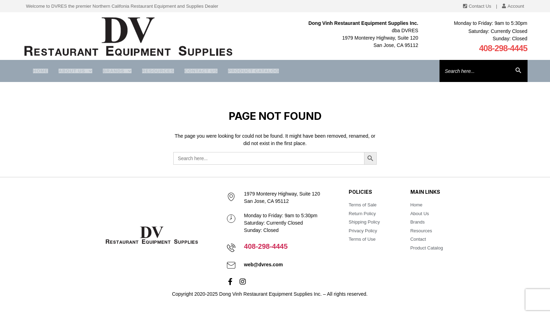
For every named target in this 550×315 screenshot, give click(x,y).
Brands (117, 71)
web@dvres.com (263, 264)
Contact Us (201, 71)
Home (40, 71)
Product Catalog (253, 71)
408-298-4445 (503, 48)
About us (75, 71)
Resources (158, 71)
